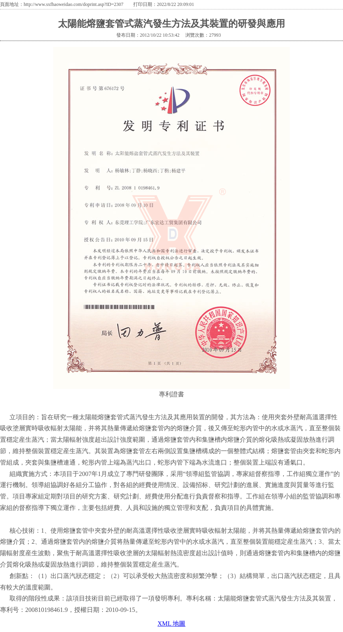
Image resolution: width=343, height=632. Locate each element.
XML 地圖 (172, 623)
